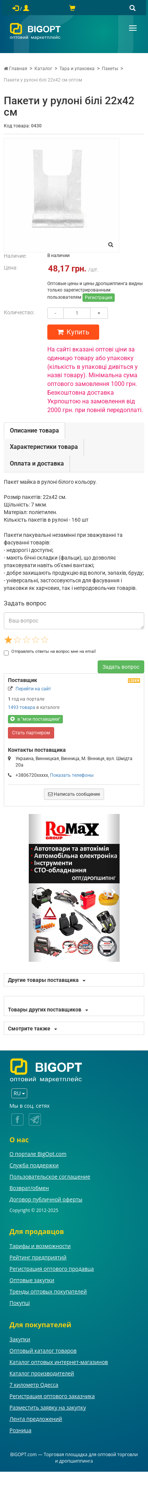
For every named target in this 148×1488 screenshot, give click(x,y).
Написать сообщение (74, 794)
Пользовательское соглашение (49, 1176)
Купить (73, 332)
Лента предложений (35, 1418)
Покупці (19, 1302)
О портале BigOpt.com (37, 1153)
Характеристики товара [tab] (44, 446)
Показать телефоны (71, 775)
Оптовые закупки (31, 1280)
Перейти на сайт (33, 688)
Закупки (19, 1339)
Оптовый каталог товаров (42, 1350)
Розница (20, 1430)
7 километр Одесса (33, 1384)
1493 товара (21, 707)
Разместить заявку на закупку (47, 1407)
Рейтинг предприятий (38, 1257)
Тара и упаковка (77, 68)
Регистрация (98, 297)
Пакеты (110, 68)
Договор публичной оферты (46, 1199)
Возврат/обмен (29, 1188)
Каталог (43, 68)
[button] (35, 888)
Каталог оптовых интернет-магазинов (58, 1362)
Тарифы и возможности (40, 1246)
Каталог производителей (41, 1373)
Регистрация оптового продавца (51, 1268)
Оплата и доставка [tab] (37, 463)
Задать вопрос (121, 667)
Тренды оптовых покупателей (48, 1291)
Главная (15, 68)
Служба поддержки (34, 1165)
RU (19, 1093)
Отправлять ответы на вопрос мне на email (50, 651)
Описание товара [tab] (34, 430)
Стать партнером (31, 732)
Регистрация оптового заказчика (52, 1396)
